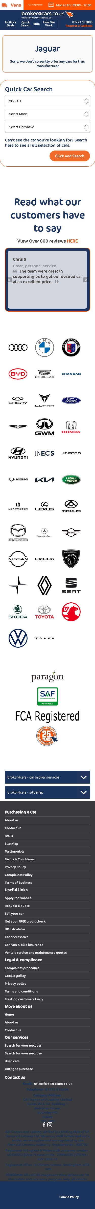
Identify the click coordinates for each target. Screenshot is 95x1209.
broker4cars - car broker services (33, 777)
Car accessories (16, 937)
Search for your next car (23, 1045)
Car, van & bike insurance (24, 945)
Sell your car (14, 913)
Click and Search (69, 156)
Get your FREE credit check (25, 921)
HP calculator (15, 929)
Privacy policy (15, 983)
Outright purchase (19, 1069)
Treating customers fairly (24, 999)
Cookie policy (15, 976)
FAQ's (9, 836)
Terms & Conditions (20, 859)
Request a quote (17, 906)
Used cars (12, 1061)
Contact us (13, 828)
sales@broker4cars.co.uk (53, 1084)
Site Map (11, 843)
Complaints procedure (22, 968)
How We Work (49, 23)
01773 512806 (82, 22)
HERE (72, 241)
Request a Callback (79, 26)
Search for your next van (23, 1053)
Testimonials (14, 851)
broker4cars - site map (25, 792)
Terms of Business (18, 883)
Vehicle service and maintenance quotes (36, 952)
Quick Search (25, 23)
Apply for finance (18, 898)
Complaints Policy (19, 875)
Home (9, 1014)
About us (11, 820)
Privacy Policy (15, 867)
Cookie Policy (69, 1197)
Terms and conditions (21, 991)
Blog (36, 24)
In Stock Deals (10, 23)
